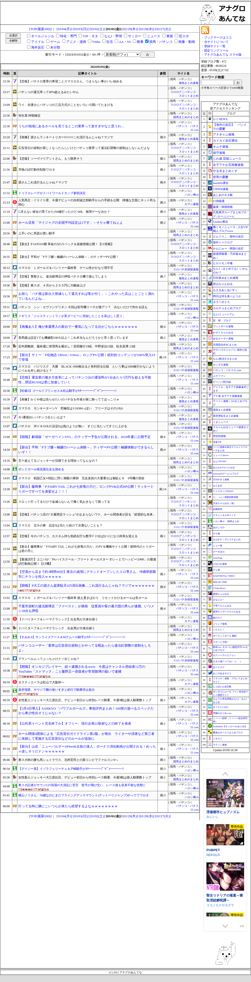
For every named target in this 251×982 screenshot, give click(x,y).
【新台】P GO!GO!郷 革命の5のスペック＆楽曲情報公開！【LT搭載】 (66, 244)
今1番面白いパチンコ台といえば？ (42, 417)
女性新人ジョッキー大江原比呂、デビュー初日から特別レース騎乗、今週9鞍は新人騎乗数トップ (84, 700)
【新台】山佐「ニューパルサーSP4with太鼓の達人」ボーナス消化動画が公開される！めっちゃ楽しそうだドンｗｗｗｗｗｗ (87, 749)
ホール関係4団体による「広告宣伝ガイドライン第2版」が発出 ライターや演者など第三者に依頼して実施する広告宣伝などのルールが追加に (86, 736)
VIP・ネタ (90, 36)
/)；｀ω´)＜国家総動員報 (225, 497)
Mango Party (215, 780)
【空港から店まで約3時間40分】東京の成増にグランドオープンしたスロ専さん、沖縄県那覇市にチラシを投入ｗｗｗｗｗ (87, 574)
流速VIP (217, 442)
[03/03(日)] (81, 29)
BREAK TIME (220, 582)
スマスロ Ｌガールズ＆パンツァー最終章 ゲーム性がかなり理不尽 (65, 268)
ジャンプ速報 (220, 624)
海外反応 (37, 47)
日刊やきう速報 (221, 479)
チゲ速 (216, 533)
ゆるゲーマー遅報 (223, 338)
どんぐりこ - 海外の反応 (228, 236)
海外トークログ (223, 242)
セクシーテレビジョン (224, 655)
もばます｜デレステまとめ (227, 539)
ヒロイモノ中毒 (223, 263)
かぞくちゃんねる (223, 332)
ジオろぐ (217, 738)
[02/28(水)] (146, 29)
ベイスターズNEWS (223, 491)
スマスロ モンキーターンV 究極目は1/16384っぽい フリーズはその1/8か (70, 408)
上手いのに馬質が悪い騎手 (36, 233)
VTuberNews (219, 588)
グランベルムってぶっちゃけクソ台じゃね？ (49, 659)
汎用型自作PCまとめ (224, 344)
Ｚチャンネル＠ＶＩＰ (224, 515)
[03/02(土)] (97, 29)
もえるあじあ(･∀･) (224, 290)
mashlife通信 (220, 182)
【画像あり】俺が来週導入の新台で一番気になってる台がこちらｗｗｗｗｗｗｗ (78, 327)
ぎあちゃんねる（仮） (224, 503)
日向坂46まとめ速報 (225, 277)
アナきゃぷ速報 (223, 134)
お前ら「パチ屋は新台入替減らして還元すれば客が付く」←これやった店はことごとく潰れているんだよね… (86, 296)
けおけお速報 (220, 564)
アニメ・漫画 (76, 42)
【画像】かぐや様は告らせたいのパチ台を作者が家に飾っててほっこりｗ (68, 399)
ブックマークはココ (218, 37)
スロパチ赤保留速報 (186, 269)
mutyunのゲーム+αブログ (226, 473)
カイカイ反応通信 (225, 140)
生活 (109, 42)
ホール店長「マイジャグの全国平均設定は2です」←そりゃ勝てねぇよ (70, 222)
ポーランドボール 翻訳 (224, 636)
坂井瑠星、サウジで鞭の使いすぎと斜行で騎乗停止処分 (56, 689)
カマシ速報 (191, 204)
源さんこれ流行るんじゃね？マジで (42, 182)
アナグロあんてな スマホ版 (223, 54)
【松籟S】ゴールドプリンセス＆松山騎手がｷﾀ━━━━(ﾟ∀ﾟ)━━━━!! (67, 391)
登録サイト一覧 (215, 46)
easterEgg (217, 558)
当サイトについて (216, 42)
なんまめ (217, 485)
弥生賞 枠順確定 (29, 115)
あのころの (218, 527)
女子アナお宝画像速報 (228, 165)
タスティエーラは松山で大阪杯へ (41, 682)
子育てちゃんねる (222, 606)
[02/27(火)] (163, 29)
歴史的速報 (219, 436)
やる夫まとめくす (225, 171)
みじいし (212, 867)
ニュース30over (221, 455)
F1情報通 (218, 201)
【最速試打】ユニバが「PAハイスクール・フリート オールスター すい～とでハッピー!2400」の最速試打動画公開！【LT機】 (87, 561)
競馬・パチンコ (161, 42)
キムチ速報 (220, 146)
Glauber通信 (220, 221)
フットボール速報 (223, 326)
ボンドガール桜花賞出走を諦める (41, 469)
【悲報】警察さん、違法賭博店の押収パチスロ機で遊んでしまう (62, 276)
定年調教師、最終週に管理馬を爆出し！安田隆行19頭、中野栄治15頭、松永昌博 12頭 (76, 346)
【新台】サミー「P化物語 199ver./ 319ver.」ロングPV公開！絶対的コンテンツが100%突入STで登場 (86, 357)
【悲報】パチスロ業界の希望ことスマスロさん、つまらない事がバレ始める (70, 81)
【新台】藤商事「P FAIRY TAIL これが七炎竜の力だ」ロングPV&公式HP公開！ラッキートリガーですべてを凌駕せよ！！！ (86, 489)
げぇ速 (216, 570)
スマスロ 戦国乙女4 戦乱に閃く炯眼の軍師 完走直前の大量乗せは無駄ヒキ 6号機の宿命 (81, 478)
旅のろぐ (217, 617)
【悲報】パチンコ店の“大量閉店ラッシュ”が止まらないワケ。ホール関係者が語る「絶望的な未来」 (87, 514)
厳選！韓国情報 (223, 206)
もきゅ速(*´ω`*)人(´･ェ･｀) (227, 661)
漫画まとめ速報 (222, 409)
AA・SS (125, 42)
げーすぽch (218, 551)
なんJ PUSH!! (220, 461)
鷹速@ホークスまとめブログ (228, 732)
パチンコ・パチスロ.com (227, 370)
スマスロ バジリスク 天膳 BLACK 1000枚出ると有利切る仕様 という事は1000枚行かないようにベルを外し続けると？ (86, 369)
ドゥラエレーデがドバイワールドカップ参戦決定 (52, 193)
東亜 (169, 36)
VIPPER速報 (220, 189)
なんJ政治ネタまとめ (225, 358)
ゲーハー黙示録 (222, 382)
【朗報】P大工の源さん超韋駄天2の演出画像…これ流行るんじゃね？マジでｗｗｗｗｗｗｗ (86, 585)
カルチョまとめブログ (227, 308)
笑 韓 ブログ (222, 320)
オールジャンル (42, 36)
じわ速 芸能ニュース (227, 158)
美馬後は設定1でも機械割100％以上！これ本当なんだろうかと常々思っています (73, 337)
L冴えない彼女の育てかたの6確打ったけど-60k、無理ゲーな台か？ (64, 211)
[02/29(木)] (130, 29)
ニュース (153, 36)
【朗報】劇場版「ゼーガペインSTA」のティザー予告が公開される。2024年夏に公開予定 (84, 437)
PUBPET (213, 901)
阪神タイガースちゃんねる (227, 611)
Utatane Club (215, 822)
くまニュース (220, 422)
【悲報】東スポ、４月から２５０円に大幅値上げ (52, 285)
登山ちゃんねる (223, 283)
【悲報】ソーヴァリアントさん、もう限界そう (50, 158)
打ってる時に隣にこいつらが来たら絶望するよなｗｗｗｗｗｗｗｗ (68, 806)
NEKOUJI (213, 905)
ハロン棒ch (192, 194)
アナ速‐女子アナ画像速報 (227, 396)
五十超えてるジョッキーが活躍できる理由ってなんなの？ (58, 460)
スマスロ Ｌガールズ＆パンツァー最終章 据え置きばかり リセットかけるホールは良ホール (83, 598)
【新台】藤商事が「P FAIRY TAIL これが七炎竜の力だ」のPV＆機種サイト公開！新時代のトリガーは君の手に (86, 549)
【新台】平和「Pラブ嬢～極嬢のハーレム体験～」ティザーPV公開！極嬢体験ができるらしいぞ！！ (86, 449)
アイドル (37, 42)
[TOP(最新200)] (40, 29)
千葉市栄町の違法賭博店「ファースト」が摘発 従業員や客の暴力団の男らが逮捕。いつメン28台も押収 (86, 608)
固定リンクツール (216, 50)
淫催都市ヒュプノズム (223, 862)
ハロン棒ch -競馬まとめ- (226, 521)
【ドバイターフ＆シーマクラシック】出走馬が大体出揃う (58, 619)
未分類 (55, 47)
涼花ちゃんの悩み (219, 817)
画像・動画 (186, 42)
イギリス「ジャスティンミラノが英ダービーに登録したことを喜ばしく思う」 (71, 316)
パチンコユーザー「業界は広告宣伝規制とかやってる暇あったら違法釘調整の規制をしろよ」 (84, 648)
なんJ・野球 (113, 36)
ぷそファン (219, 375)
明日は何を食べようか (227, 296)
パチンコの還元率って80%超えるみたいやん (48, 92)
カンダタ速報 (220, 364)
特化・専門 (68, 36)
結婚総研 (217, 509)
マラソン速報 (220, 745)
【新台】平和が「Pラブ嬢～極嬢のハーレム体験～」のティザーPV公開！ (68, 257)
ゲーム (55, 42)
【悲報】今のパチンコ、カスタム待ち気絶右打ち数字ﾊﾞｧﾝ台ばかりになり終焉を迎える (78, 536)
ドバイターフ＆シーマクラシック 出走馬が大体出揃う (56, 628)
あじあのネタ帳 (223, 194)
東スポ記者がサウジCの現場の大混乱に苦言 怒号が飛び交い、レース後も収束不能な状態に (82, 785)
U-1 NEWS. (220, 119)
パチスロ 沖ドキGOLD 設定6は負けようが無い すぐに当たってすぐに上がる (72, 426)
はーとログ (218, 667)
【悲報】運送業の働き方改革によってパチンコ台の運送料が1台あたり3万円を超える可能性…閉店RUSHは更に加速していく (84, 379)
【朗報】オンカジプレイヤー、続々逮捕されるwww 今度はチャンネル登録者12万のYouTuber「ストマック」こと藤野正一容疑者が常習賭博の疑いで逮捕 (81, 669)
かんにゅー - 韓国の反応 (228, 248)
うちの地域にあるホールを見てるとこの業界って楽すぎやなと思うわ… (71, 126)
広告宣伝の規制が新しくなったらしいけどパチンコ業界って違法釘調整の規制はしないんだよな (84, 148)
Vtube (96, 42)
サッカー (134, 36)
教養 (140, 42)
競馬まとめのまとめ (186, 117)
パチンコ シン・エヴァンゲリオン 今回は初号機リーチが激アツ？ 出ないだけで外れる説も (83, 307)
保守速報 (219, 153)
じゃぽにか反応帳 (222, 686)
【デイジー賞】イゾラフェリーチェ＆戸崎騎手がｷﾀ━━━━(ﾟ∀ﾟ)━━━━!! (71, 769)
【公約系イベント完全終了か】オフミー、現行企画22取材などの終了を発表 (74, 723)
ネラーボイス (221, 302)
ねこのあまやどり (222, 673)
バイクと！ (218, 629)
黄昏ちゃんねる (221, 594)
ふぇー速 (217, 545)
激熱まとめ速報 (189, 83)
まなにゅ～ (218, 599)
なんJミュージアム (223, 314)
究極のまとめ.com (222, 713)
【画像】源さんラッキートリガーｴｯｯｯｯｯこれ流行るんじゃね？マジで (65, 137)
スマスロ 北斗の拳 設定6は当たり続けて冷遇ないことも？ (60, 525)
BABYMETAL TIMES (223, 576)
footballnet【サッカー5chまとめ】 (230, 726)
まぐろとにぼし (221, 707)
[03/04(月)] (64, 29)
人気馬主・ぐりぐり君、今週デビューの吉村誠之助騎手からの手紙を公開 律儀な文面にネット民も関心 (87, 202)
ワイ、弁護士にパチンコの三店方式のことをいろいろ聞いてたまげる (65, 105)
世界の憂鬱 (220, 177)
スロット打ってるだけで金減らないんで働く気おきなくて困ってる (64, 501)
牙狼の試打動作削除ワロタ (36, 169)
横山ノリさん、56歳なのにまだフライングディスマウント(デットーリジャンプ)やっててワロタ (83, 795)
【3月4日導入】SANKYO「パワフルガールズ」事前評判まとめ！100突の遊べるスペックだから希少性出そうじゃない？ (86, 711)
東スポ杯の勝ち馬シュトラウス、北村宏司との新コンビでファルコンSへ (68, 760)
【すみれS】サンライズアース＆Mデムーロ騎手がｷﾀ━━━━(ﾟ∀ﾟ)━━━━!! (71, 637)
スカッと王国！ (221, 642)
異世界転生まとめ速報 (226, 415)
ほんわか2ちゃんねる (224, 467)
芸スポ (184, 36)
